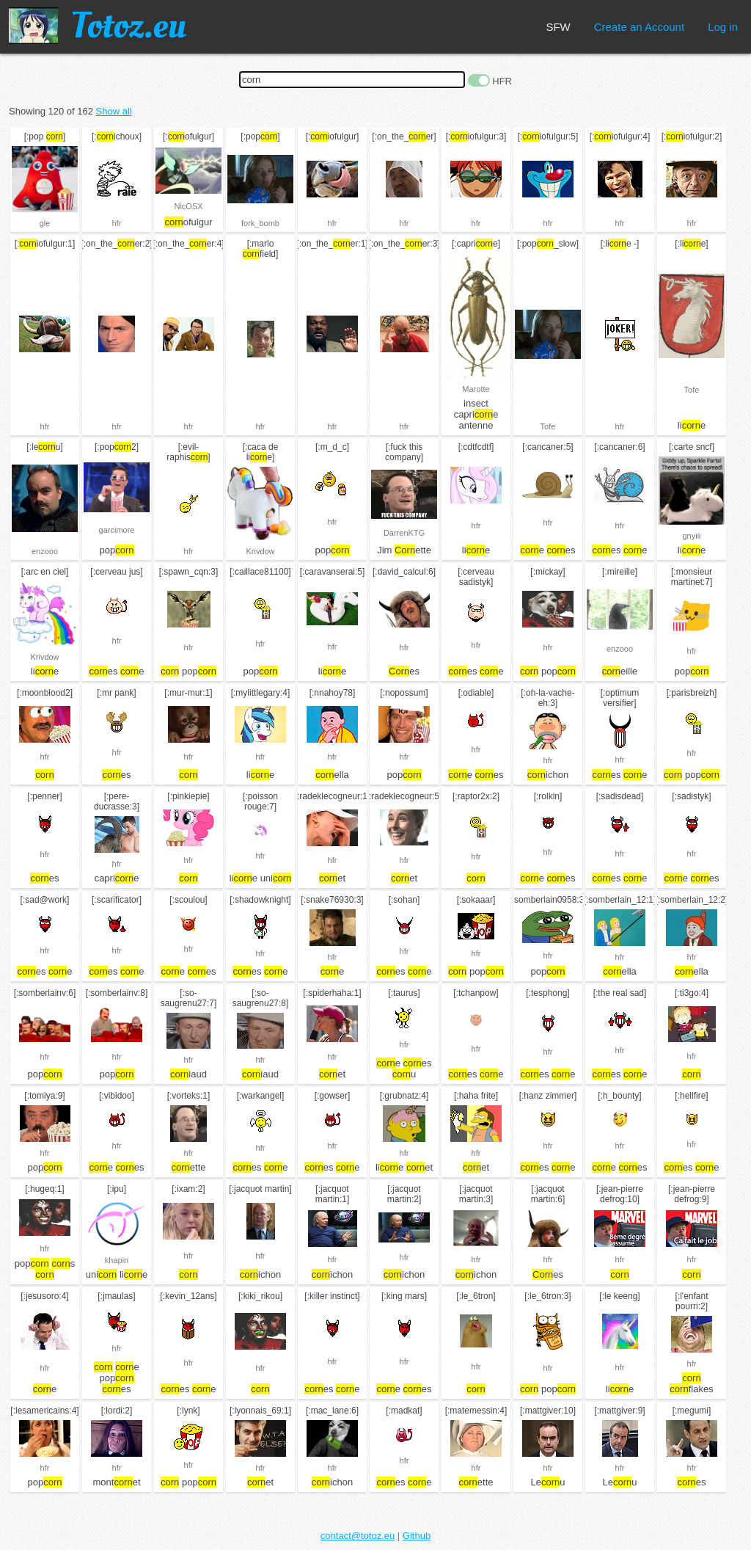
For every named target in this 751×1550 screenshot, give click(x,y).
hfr (117, 223)
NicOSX (188, 206)
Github (417, 1535)
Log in (723, 27)
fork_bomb (260, 223)
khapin (116, 1260)
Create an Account (639, 27)
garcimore (117, 529)
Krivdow (260, 551)
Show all (114, 111)
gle (45, 223)
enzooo (45, 551)
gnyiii (691, 535)
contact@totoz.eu (357, 1535)
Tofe (548, 426)
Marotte (475, 389)
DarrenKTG (404, 532)
